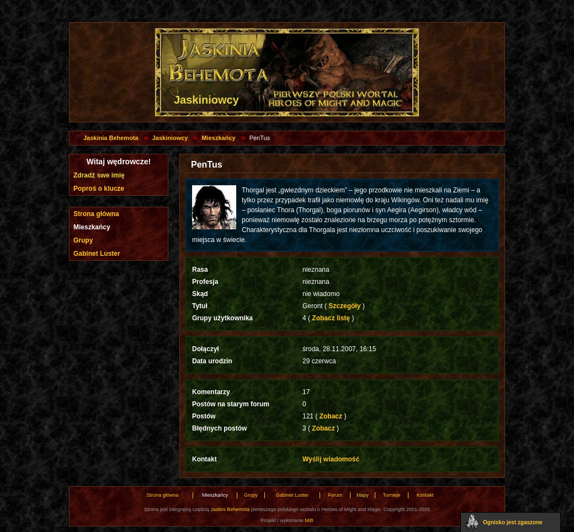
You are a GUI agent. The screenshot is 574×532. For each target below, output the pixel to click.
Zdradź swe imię (99, 175)
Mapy (363, 495)
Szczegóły (345, 306)
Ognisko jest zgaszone (513, 522)
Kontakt (425, 495)
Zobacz (330, 416)
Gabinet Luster (96, 253)
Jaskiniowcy (170, 138)
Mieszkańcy (218, 138)
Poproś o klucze (98, 188)
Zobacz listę (331, 318)
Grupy (83, 240)
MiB (309, 520)
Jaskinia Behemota (111, 138)
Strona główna (96, 214)
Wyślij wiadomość (330, 459)
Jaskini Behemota (229, 509)
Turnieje (391, 495)
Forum (335, 495)
